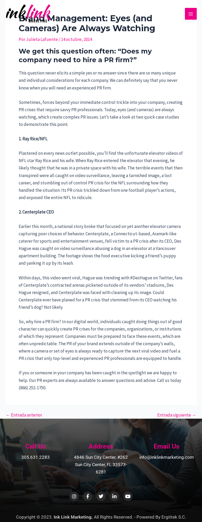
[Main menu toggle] (191, 14)
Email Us (166, 446)
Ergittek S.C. (173, 517)
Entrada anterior (24, 415)
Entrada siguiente (176, 415)
